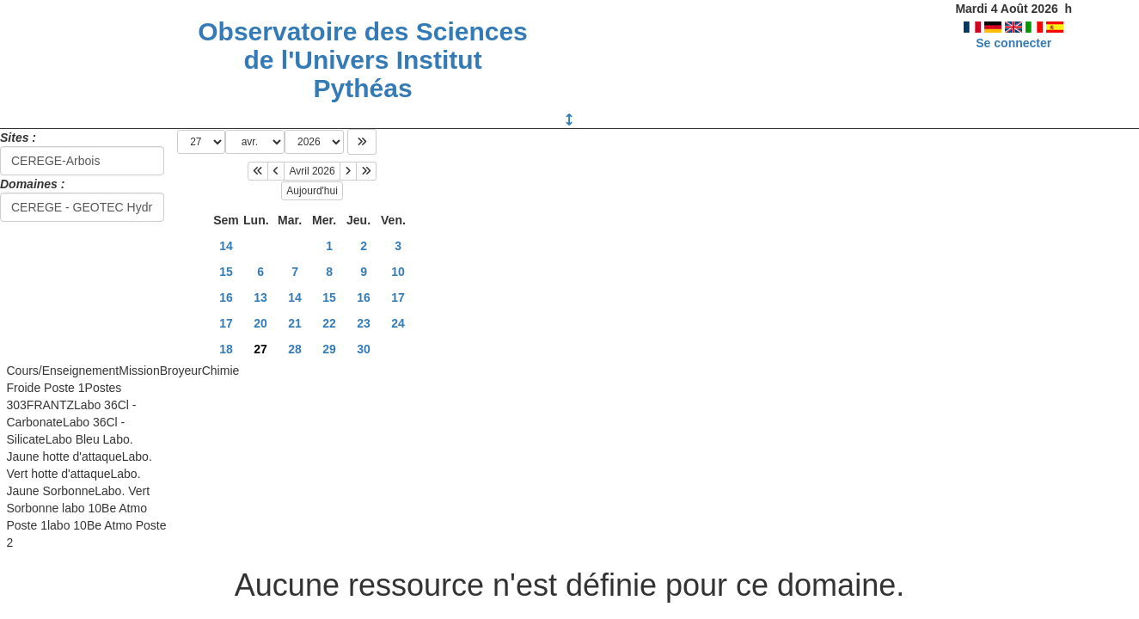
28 (295, 349)
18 (226, 349)
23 (363, 323)
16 (226, 297)
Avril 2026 (311, 171)
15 (226, 272)
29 (329, 349)
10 (398, 272)
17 (398, 297)
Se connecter (1013, 43)
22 (329, 323)
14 (226, 246)
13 (260, 297)
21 (295, 323)
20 (260, 323)
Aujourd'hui (312, 191)
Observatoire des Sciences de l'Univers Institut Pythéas (363, 59)
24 (398, 323)
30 (363, 349)
